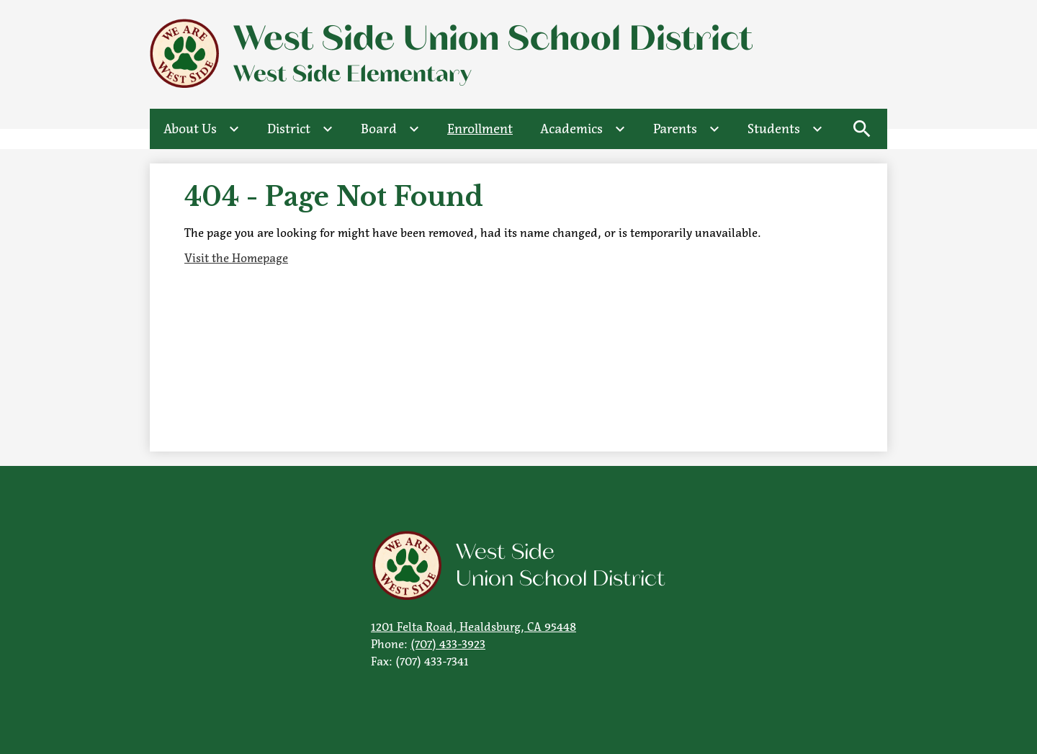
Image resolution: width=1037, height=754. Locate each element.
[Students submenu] (785, 129)
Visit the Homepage (236, 258)
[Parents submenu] (686, 129)
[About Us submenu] (202, 129)
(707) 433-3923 (447, 644)
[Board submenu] (390, 129)
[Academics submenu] (583, 129)
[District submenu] (300, 129)
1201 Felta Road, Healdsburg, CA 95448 (473, 627)
